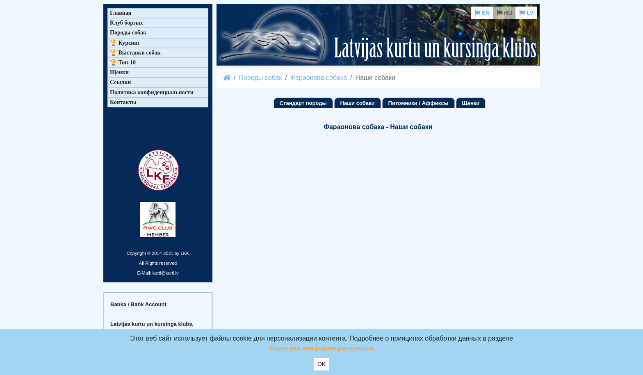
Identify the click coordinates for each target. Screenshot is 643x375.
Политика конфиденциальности (152, 92)
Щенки (471, 103)
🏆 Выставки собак (135, 53)
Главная (120, 13)
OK (321, 364)
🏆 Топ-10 (123, 62)
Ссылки (120, 82)
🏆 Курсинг (125, 43)
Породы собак (260, 77)
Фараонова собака (318, 77)
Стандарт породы (303, 103)
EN (482, 12)
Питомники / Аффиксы (418, 103)
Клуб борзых (126, 23)
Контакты (123, 102)
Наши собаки (357, 103)
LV (526, 12)
